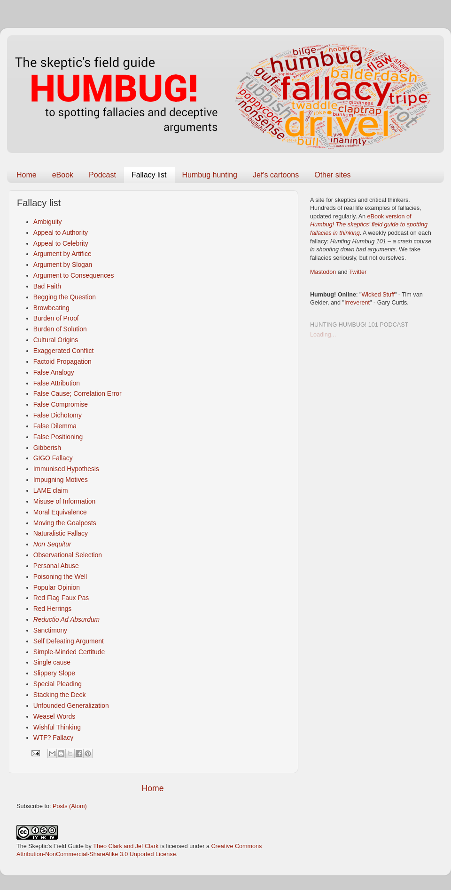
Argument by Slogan (63, 264)
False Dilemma (55, 426)
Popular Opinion (56, 587)
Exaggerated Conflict (63, 350)
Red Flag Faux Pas (61, 597)
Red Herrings (52, 608)
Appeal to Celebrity (60, 243)
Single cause (51, 662)
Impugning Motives (60, 479)
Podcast (102, 175)
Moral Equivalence (60, 512)
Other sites (332, 175)
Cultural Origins (55, 340)
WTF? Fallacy (53, 737)
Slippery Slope (54, 673)
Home (26, 175)
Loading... (323, 334)
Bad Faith (47, 286)
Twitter (357, 272)
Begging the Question (64, 297)
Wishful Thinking (57, 727)
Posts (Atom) (70, 806)
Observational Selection (67, 555)
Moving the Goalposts (64, 523)
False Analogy (53, 372)
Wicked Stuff (377, 294)
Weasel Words (54, 716)
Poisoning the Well (60, 576)
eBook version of (369, 224)
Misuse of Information (64, 501)
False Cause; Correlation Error (77, 393)
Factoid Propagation (62, 361)
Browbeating (51, 308)
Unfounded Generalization (71, 705)
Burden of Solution (60, 329)
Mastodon (323, 272)
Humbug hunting (209, 175)
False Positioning (58, 437)
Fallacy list (149, 175)
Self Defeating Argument (68, 641)
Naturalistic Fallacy (60, 533)
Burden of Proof (56, 318)
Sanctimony (50, 630)
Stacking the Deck (59, 694)
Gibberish (47, 447)
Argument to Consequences (73, 275)
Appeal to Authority (60, 232)
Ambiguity (47, 221)
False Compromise (60, 404)
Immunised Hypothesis (66, 469)
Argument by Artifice (62, 253)
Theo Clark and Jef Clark (125, 846)
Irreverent (357, 302)
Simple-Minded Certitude (69, 652)
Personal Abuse (56, 565)
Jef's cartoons (276, 175)
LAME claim (50, 490)
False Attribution (56, 383)
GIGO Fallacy (53, 458)
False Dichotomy (57, 415)
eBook (62, 175)
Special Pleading (57, 684)
